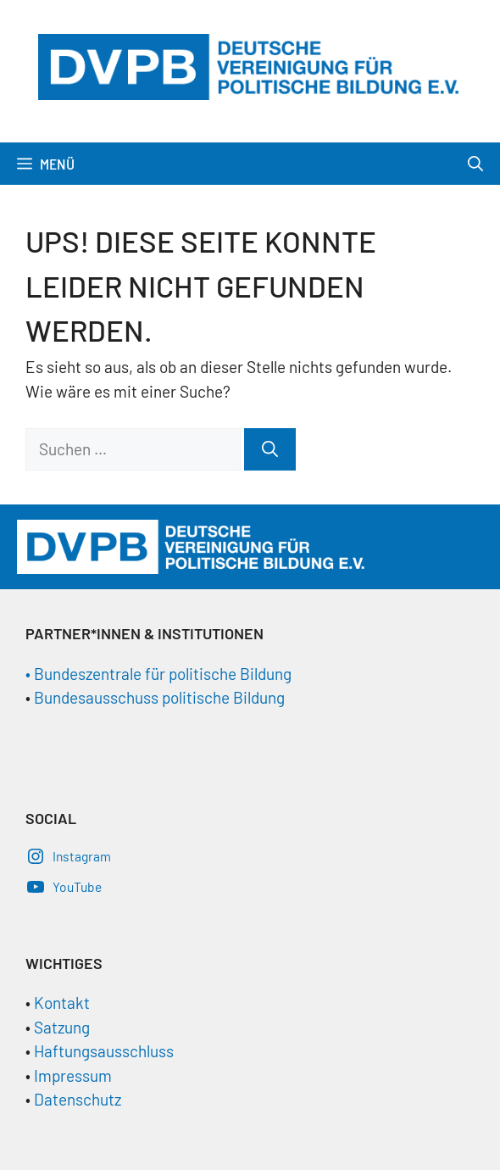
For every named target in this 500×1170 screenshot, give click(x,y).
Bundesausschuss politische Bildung (159, 697)
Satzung (60, 1027)
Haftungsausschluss (104, 1051)
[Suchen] (270, 449)
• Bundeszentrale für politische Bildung (158, 673)
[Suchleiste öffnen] (475, 163)
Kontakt (62, 1002)
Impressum (73, 1075)
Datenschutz (77, 1099)
